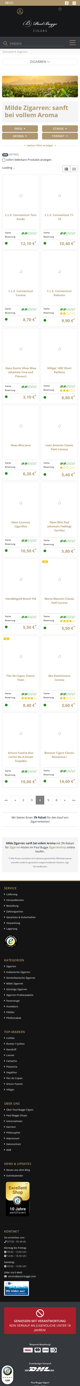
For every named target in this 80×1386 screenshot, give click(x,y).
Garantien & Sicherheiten (21, 917)
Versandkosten (15, 900)
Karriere (11, 1126)
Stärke (60, 129)
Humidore (12, 1006)
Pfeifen (10, 1012)
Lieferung (11, 894)
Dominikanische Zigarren (20, 977)
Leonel (10, 1055)
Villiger (10, 1089)
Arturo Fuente (14, 1083)
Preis (20, 129)
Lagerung (11, 928)
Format (60, 136)
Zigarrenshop (57, 847)
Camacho (11, 1061)
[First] (6, 800)
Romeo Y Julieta (15, 1043)
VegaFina (11, 1072)
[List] (66, 169)
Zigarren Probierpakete (19, 995)
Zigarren (15, 847)
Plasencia (11, 1066)
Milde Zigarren (14, 983)
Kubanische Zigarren (18, 972)
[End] (74, 800)
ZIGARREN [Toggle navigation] (40, 61)
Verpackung (13, 923)
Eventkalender (14, 1175)
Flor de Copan (14, 1078)
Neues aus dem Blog (18, 1169)
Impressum (12, 1138)
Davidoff (11, 1049)
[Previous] (15, 800)
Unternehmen (14, 1121)
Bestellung (12, 905)
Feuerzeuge (13, 1000)
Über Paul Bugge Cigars (19, 1109)
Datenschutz (13, 1144)
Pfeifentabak (13, 1018)
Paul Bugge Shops (16, 1115)
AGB (8, 1149)
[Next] (65, 800)
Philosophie (13, 1132)
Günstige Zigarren (16, 989)
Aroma (20, 136)
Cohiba (10, 1038)
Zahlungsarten (14, 911)
